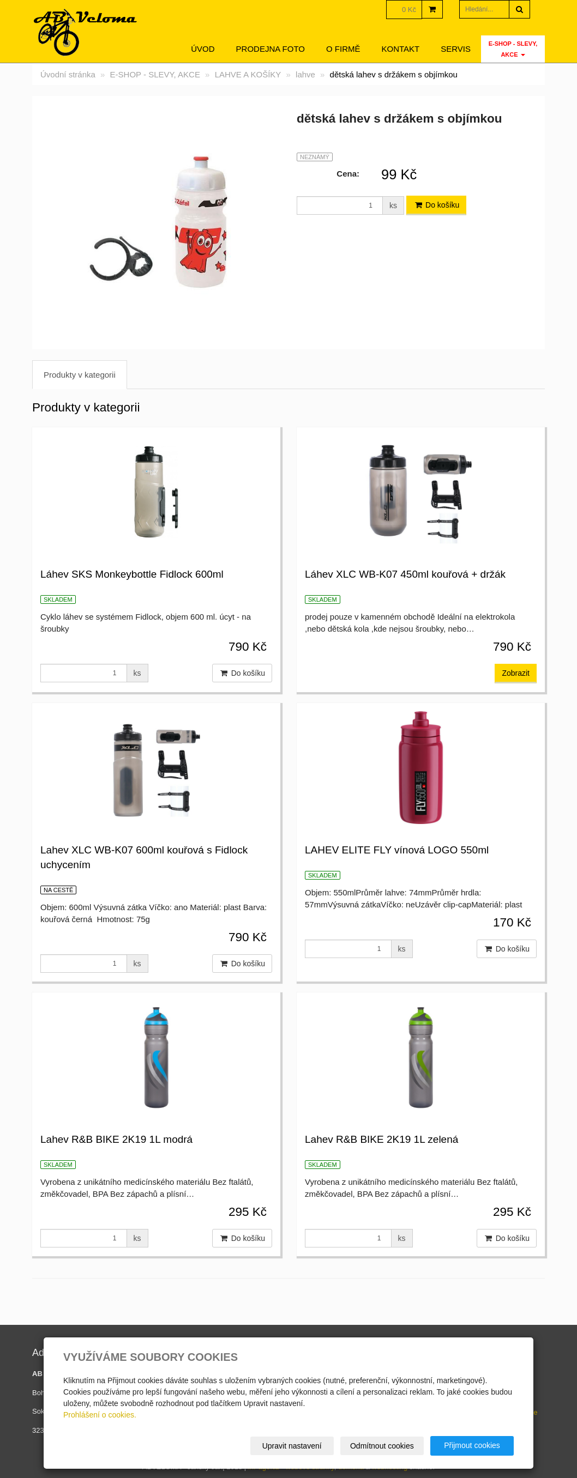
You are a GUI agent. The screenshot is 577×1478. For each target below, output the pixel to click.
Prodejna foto (270, 48)
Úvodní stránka (67, 74)
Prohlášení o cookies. (99, 1414)
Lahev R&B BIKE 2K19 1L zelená (381, 1139)
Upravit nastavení (292, 1445)
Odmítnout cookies (382, 1445)
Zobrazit (516, 673)
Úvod (202, 48)
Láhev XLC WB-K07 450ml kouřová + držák (405, 574)
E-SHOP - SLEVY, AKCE (513, 49)
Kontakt (401, 48)
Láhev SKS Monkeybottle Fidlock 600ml (132, 574)
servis (456, 48)
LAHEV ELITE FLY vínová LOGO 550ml (397, 850)
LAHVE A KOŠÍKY (248, 74)
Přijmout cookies (472, 1445)
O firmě (343, 48)
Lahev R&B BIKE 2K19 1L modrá (116, 1139)
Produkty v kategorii (80, 374)
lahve (305, 74)
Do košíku (436, 205)
